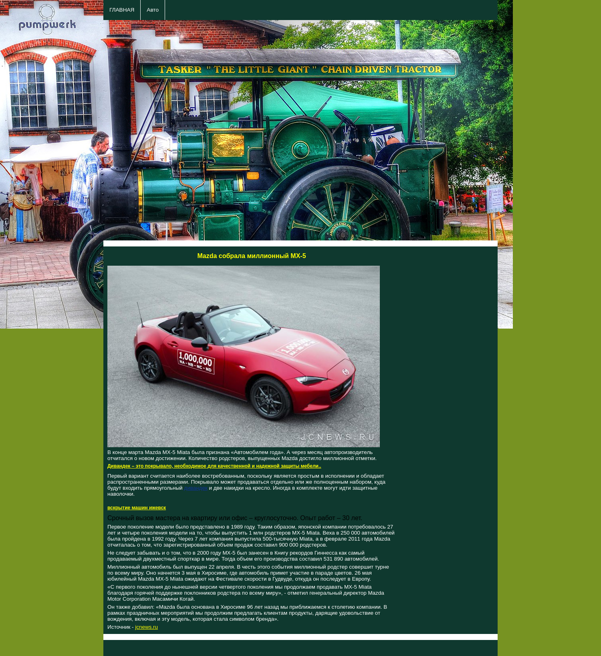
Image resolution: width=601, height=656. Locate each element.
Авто (153, 10)
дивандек (195, 488)
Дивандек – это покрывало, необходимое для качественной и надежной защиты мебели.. (214, 466)
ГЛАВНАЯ (121, 10)
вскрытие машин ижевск (136, 508)
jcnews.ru (146, 627)
